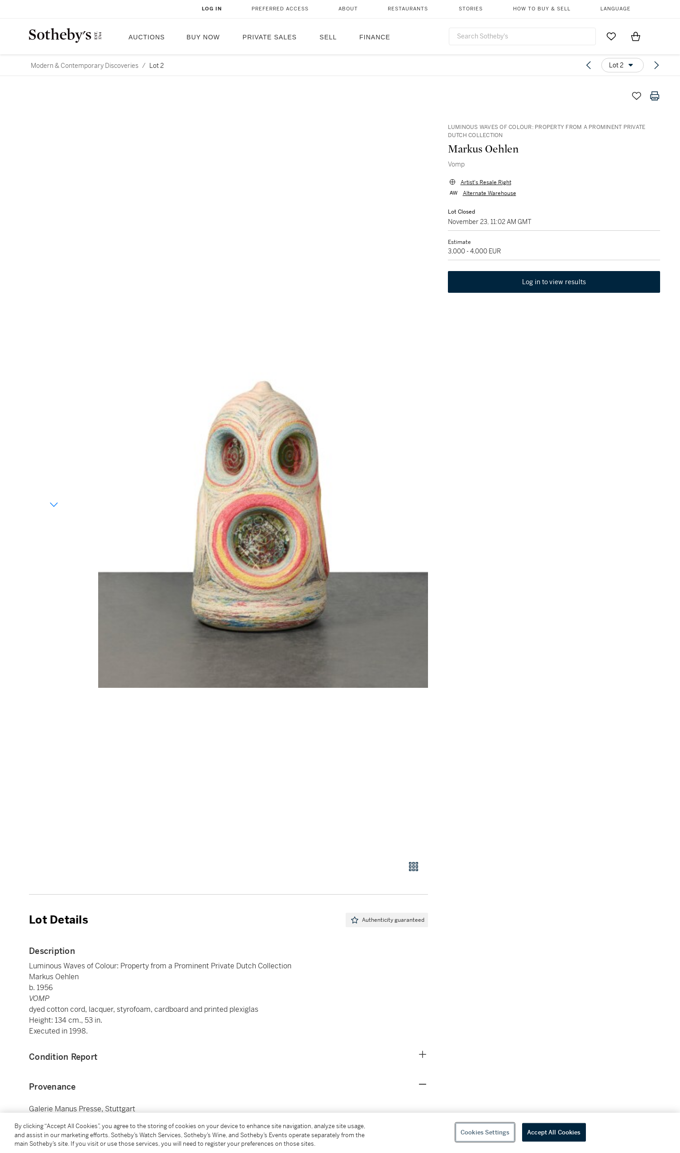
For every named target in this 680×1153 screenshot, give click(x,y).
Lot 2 (156, 66)
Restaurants (408, 9)
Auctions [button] (146, 37)
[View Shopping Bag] (635, 36)
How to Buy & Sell (542, 9)
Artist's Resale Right (484, 183)
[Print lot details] (654, 96)
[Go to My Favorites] (611, 36)
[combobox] (522, 36)
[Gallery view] (413, 867)
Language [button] (615, 9)
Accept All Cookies (553, 1132)
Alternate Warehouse (487, 194)
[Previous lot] (589, 65)
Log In (212, 9)
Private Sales (270, 37)
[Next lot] (656, 65)
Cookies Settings (485, 1132)
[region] (340, 1133)
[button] (263, 468)
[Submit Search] (585, 36)
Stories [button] (471, 9)
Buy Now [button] (203, 37)
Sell (328, 37)
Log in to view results (554, 285)
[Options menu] (622, 65)
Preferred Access (280, 9)
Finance (374, 37)
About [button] (348, 9)
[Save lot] (636, 96)
